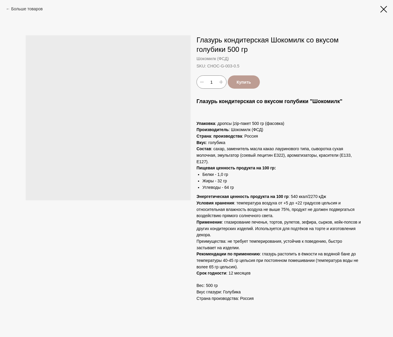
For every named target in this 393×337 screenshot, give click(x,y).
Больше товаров (27, 8)
